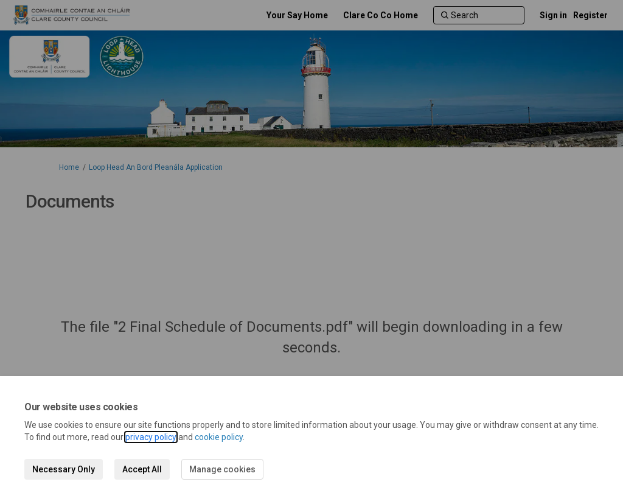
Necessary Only (63, 469)
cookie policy (219, 437)
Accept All (142, 469)
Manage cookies (222, 469)
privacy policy (150, 437)
